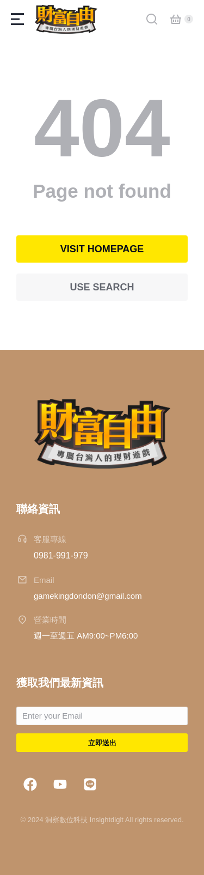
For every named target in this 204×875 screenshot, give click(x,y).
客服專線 (50, 539)
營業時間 (50, 619)
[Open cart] (175, 19)
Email (44, 580)
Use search (102, 287)
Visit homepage (102, 249)
